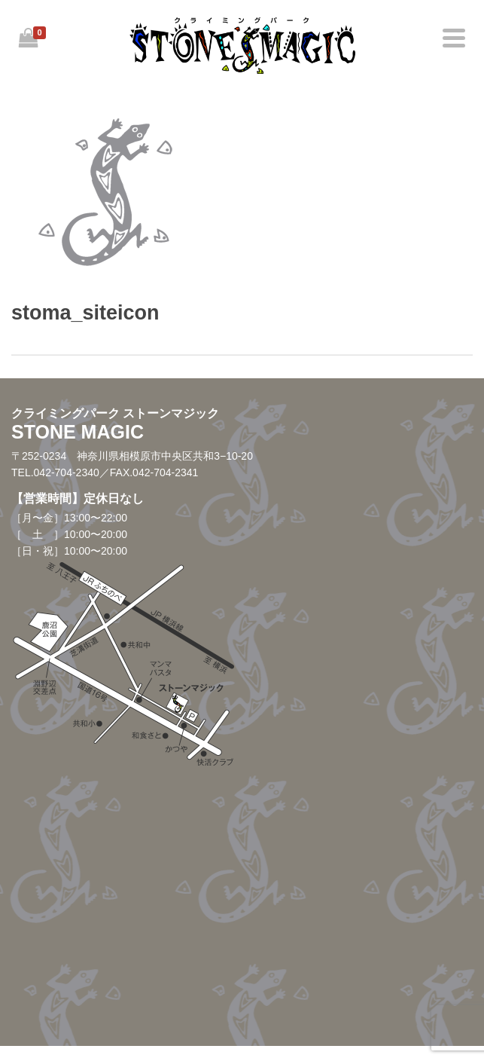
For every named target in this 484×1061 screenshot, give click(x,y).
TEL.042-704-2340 (55, 472)
